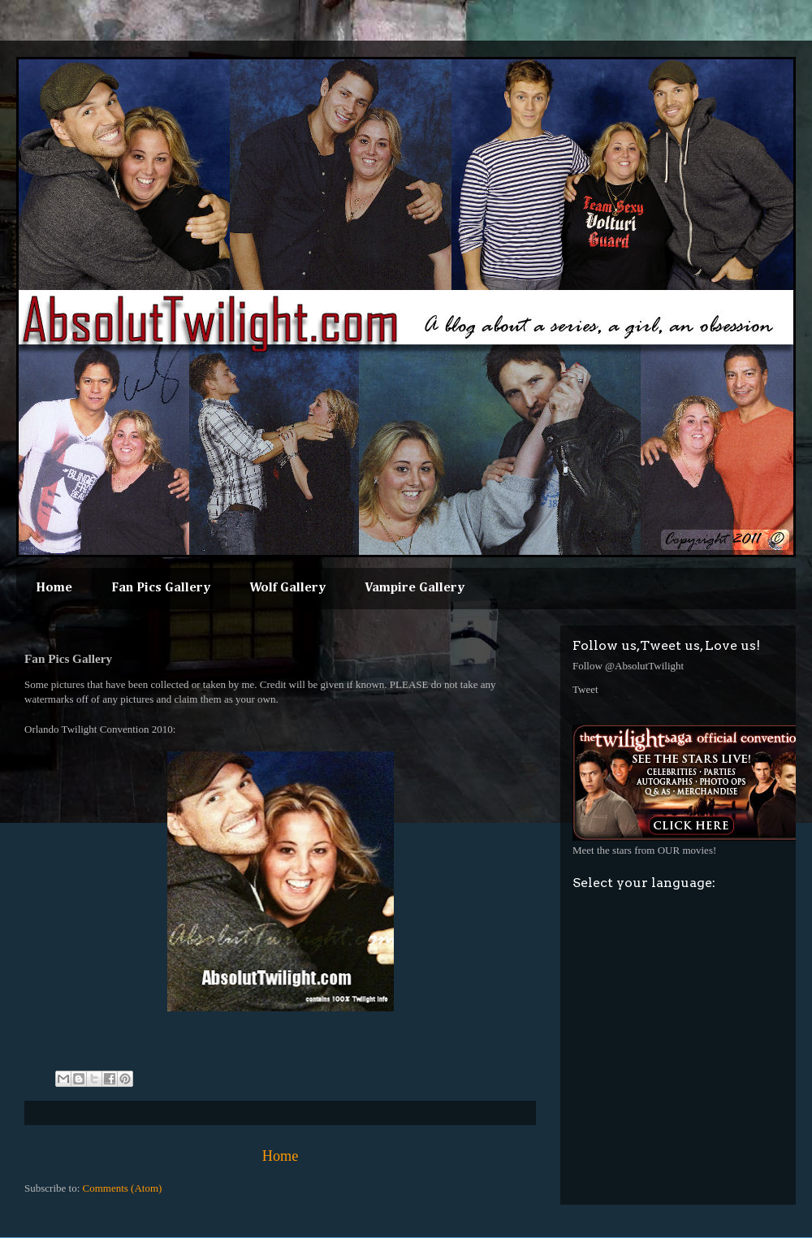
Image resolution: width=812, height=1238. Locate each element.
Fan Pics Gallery (160, 588)
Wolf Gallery (287, 588)
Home (54, 588)
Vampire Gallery (414, 588)
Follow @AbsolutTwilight (628, 666)
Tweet (585, 689)
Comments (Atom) (122, 1188)
